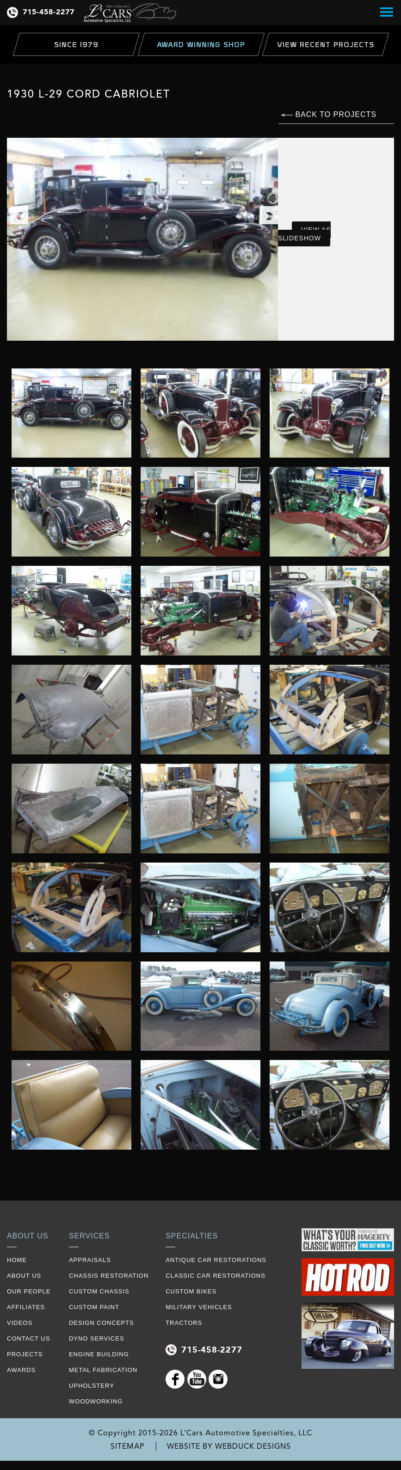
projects (25, 1354)
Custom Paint (94, 1307)
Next (268, 215)
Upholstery (91, 1385)
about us (24, 1275)
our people (29, 1291)
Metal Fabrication (103, 1369)
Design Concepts (101, 1322)
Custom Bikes (191, 1291)
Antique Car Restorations (216, 1259)
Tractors (184, 1322)
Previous (19, 215)
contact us (28, 1338)
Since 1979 (76, 44)
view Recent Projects (325, 44)
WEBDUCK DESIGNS (253, 1446)
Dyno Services (96, 1338)
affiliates (26, 1307)
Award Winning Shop (201, 44)
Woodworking (96, 1401)
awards (21, 1369)
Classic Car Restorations (215, 1275)
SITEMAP (127, 1446)
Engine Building (99, 1354)
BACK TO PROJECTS (328, 114)
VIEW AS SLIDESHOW (304, 234)
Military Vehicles (199, 1307)
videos (19, 1322)
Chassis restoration (108, 1275)
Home (17, 1259)
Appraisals (90, 1259)
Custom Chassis (99, 1291)
